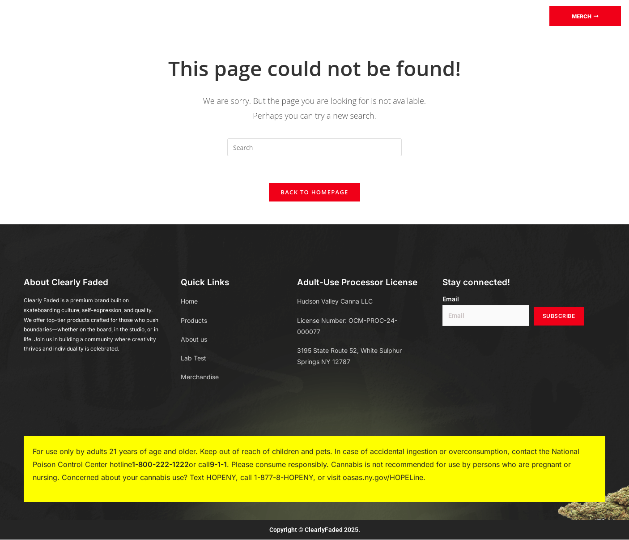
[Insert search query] (314, 147)
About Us (400, 15)
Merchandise (343, 15)
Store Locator (460, 15)
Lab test (253, 15)
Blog (293, 15)
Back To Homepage (314, 193)
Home (149, 15)
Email (450, 299)
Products (198, 15)
